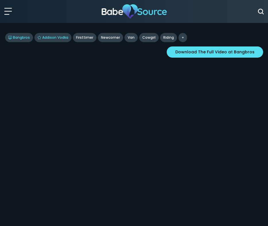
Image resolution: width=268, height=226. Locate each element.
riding (168, 37)
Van (131, 37)
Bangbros (19, 37)
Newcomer (110, 37)
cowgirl (149, 37)
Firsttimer (84, 37)
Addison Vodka (53, 37)
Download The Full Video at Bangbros (215, 52)
